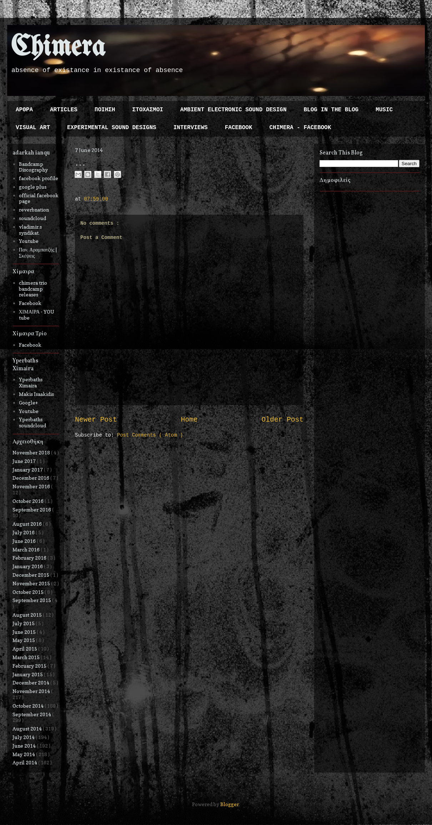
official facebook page (39, 198)
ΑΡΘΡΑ (24, 110)
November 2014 (31, 691)
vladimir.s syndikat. (30, 230)
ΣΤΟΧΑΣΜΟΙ (147, 110)
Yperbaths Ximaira (30, 382)
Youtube (29, 241)
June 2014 (24, 746)
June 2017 (24, 461)
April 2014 (25, 762)
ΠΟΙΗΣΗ (105, 110)
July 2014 (24, 737)
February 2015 (29, 666)
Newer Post (96, 420)
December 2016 (31, 478)
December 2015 (31, 575)
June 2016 (24, 541)
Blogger (229, 804)
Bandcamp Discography (33, 167)
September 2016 (32, 509)
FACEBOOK (238, 127)
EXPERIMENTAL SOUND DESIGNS (111, 127)
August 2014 (27, 728)
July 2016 (24, 532)
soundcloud (32, 218)
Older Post (282, 420)
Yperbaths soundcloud (32, 422)
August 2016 (27, 524)
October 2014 (28, 706)
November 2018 (31, 452)
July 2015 (24, 623)
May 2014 (24, 754)
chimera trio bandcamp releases (33, 289)
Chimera (58, 47)
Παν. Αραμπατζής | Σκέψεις (38, 252)
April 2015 (25, 649)
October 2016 (28, 501)
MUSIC (384, 110)
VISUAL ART (33, 127)
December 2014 (31, 682)
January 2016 (28, 566)
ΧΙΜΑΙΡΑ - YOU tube (37, 315)
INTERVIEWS (191, 127)
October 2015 (28, 592)
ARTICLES (63, 110)
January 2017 (28, 470)
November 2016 (31, 486)
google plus (32, 187)
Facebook (30, 303)
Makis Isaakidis (36, 394)
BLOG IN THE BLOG (331, 110)
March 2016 (26, 549)
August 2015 (27, 615)
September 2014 (32, 714)
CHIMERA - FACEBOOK (300, 127)
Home (189, 420)
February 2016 (29, 558)
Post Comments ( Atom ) (150, 435)
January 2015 (28, 674)
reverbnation (34, 210)
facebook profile (38, 178)
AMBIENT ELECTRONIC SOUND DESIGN (233, 110)
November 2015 (31, 583)
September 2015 (32, 600)
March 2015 (26, 657)
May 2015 (24, 640)
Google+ (28, 402)
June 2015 (24, 632)
